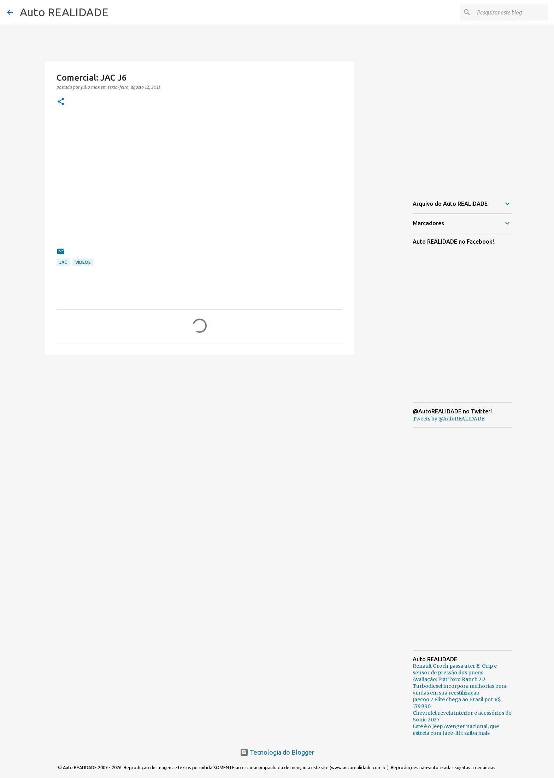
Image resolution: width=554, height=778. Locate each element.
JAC (63, 262)
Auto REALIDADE (64, 12)
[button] (61, 102)
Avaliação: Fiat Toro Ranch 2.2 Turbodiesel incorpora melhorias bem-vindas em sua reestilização (461, 686)
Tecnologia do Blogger (277, 752)
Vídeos (83, 262)
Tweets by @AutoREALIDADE (448, 419)
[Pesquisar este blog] (511, 12)
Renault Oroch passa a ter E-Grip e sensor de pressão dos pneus (455, 669)
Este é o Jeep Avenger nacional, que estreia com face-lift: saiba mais (456, 729)
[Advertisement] (199, 414)
